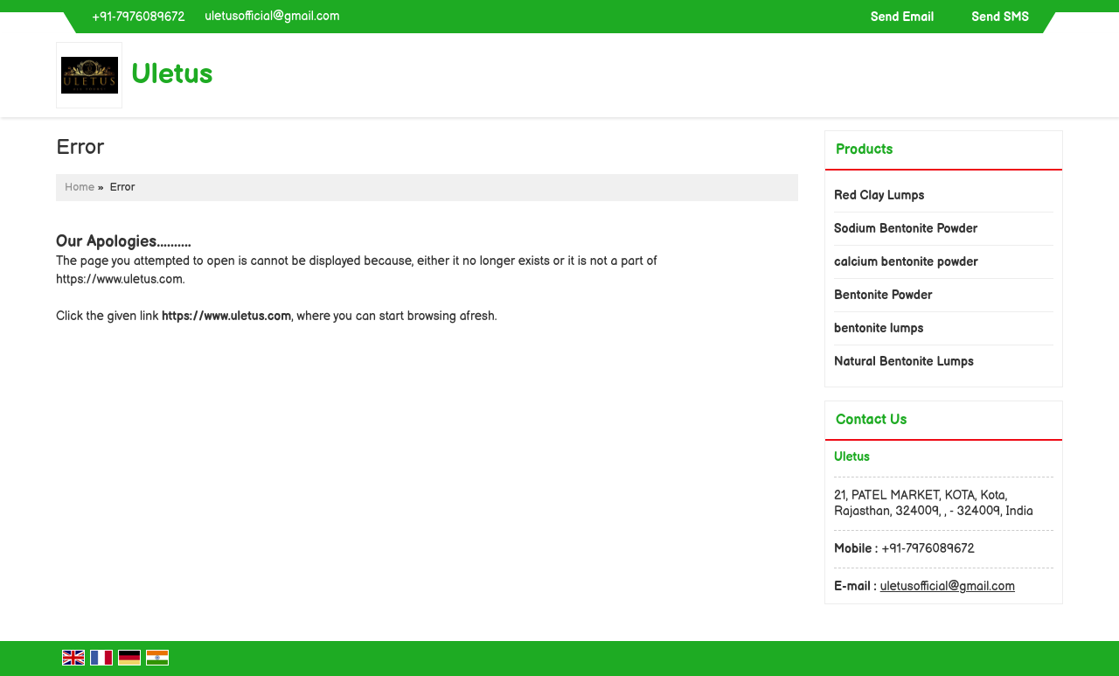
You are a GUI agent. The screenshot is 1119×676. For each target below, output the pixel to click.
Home (79, 187)
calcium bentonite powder (906, 261)
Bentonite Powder (883, 295)
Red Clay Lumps (879, 195)
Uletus (172, 75)
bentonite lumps (878, 328)
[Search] (1052, 79)
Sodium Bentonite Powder (905, 228)
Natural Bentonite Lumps (904, 361)
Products (864, 150)
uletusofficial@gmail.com (272, 16)
